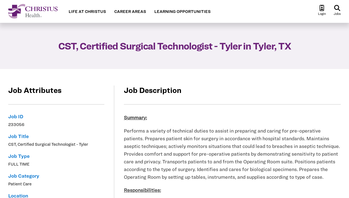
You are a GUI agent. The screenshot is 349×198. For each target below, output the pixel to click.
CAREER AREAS (130, 11)
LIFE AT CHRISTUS (87, 11)
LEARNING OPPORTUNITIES (182, 11)
